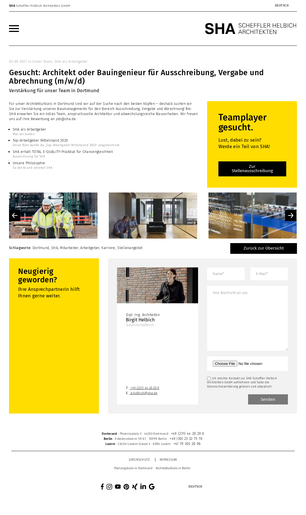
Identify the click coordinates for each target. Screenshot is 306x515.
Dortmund (40, 248)
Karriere (108, 248)
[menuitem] (14, 28)
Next (290, 215)
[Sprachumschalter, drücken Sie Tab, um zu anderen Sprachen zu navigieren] (281, 6)
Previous (14, 215)
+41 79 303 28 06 (187, 444)
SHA (54, 248)
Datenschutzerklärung (222, 386)
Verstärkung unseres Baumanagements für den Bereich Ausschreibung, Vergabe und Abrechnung (102, 109)
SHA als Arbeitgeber (71, 61)
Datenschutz (139, 460)
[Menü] (14, 28)
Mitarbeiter (69, 248)
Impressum (168, 460)
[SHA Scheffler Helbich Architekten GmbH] (251, 28)
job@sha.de (66, 119)
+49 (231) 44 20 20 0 (145, 388)
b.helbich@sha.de (144, 393)
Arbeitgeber (89, 248)
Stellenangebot (129, 248)
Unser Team (42, 61)
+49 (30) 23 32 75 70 (186, 438)
